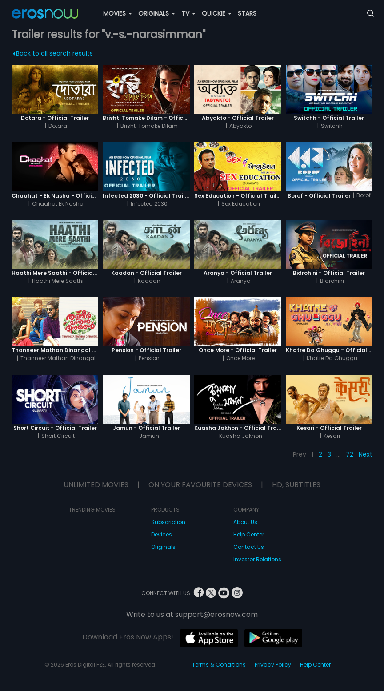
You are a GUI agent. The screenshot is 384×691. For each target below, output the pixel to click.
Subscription (168, 522)
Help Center (248, 534)
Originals (163, 547)
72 (349, 454)
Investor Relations (257, 559)
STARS (247, 13)
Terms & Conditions (219, 664)
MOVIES (117, 13)
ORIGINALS (156, 13)
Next (365, 454)
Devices (161, 534)
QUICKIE (216, 13)
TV (188, 13)
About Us (245, 522)
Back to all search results (52, 53)
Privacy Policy (273, 664)
